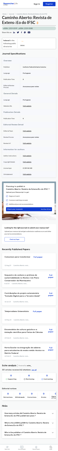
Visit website (27, 106)
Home (5, 14)
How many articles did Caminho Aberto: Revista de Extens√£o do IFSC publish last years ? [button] (25, 415)
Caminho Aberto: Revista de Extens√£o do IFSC (32, 14)
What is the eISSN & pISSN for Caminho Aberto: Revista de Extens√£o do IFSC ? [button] (27, 424)
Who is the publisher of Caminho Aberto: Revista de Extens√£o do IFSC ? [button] (25, 434)
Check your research (29, 209)
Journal (11, 14)
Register (49, 4)
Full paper (38, 257)
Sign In (37, 4)
